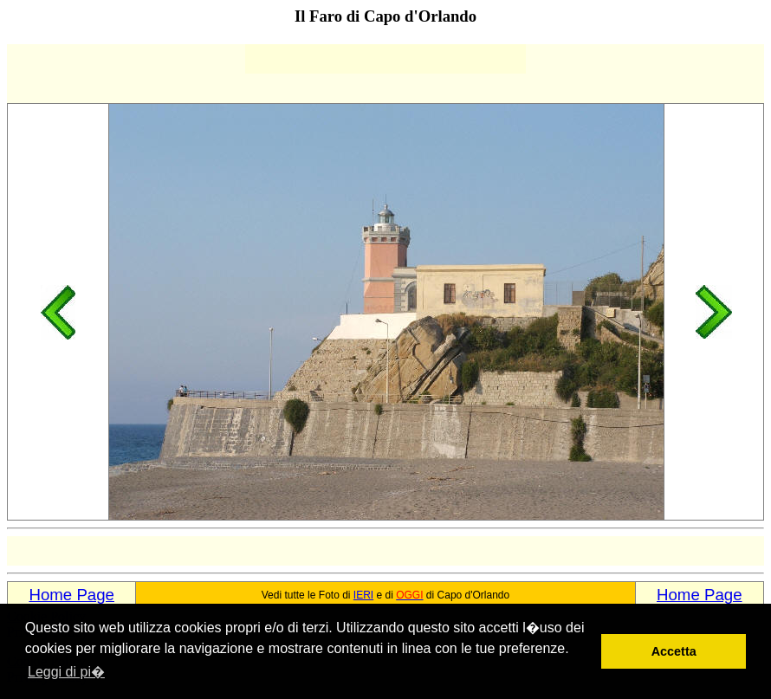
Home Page (71, 595)
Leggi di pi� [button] (66, 671)
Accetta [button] (673, 651)
